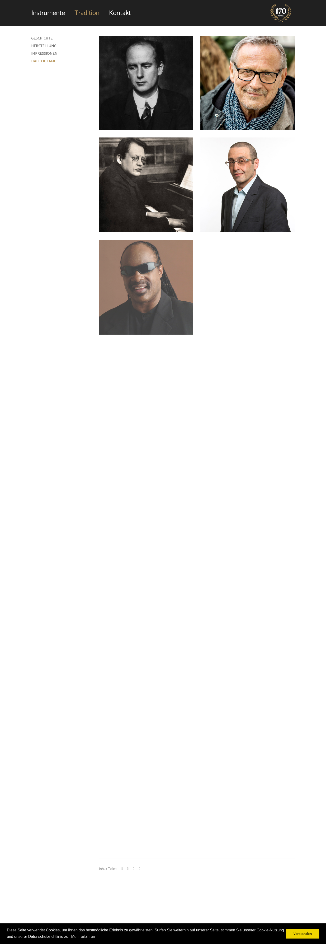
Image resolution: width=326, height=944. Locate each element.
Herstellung (44, 46)
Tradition (87, 13)
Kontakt (120, 13)
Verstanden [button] (302, 934)
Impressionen (44, 53)
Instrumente (48, 13)
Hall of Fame (43, 61)
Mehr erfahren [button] (83, 936)
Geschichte (42, 38)
